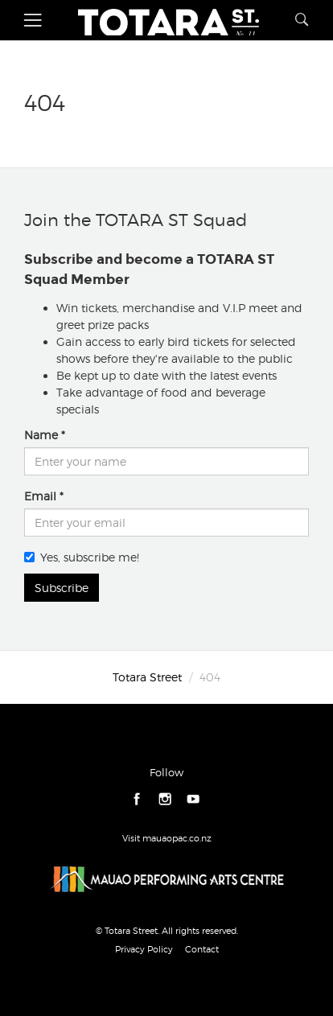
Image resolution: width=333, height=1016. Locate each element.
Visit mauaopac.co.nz (167, 838)
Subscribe (61, 587)
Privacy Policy (144, 949)
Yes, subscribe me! (81, 557)
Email (40, 496)
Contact (202, 949)
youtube (193, 799)
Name (41, 435)
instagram (165, 799)
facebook (137, 799)
